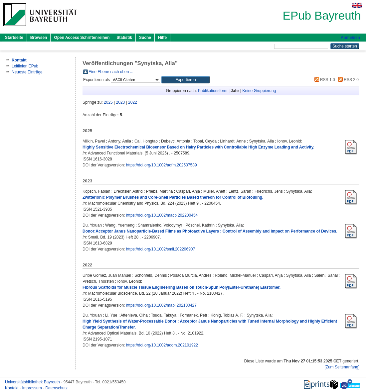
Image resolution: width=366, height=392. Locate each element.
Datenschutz (56, 388)
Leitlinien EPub (25, 66)
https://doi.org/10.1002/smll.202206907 (160, 249)
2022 (132, 102)
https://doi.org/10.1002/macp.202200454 (162, 215)
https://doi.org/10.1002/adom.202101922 (162, 345)
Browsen (38, 37)
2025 (108, 102)
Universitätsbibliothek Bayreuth (33, 382)
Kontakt (12, 388)
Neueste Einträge (27, 72)
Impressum (32, 388)
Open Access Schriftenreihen (81, 37)
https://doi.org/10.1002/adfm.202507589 (161, 165)
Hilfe (162, 37)
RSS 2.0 (347, 79)
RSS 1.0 (323, 79)
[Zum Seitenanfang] (341, 367)
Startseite (14, 37)
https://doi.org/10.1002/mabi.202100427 (161, 305)
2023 (120, 102)
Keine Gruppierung (259, 90)
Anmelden (350, 37)
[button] (185, 79)
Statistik (124, 37)
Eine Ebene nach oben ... (111, 71)
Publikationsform (213, 90)
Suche (145, 37)
